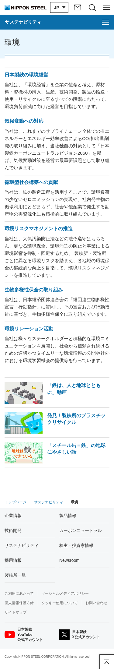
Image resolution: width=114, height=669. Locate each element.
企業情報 (13, 515)
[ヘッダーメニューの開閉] (106, 7)
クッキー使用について (59, 603)
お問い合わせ (96, 603)
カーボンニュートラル (80, 530)
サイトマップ (15, 612)
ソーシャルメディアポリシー (65, 593)
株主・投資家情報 (76, 545)
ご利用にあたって (19, 593)
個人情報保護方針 (19, 603)
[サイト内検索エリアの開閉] (92, 7)
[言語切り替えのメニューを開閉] (59, 7)
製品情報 (67, 515)
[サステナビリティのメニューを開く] (57, 22)
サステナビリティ (22, 545)
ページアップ (106, 661)
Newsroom (69, 560)
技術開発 (13, 530)
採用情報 (13, 560)
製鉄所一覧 (15, 575)
